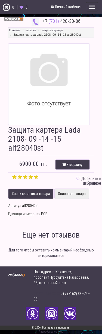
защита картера (52, 30)
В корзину (72, 164)
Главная (14, 30)
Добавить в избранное (91, 181)
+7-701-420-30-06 (47, 294)
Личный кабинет (66, 6)
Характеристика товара (31, 194)
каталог (31, 30)
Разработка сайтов (51, 331)
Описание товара (72, 194)
